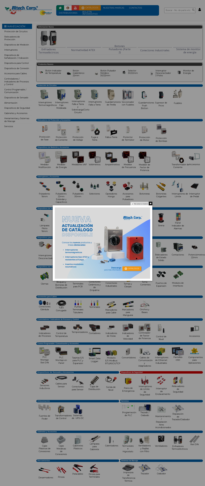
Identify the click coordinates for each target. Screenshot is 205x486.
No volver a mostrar (141, 204)
